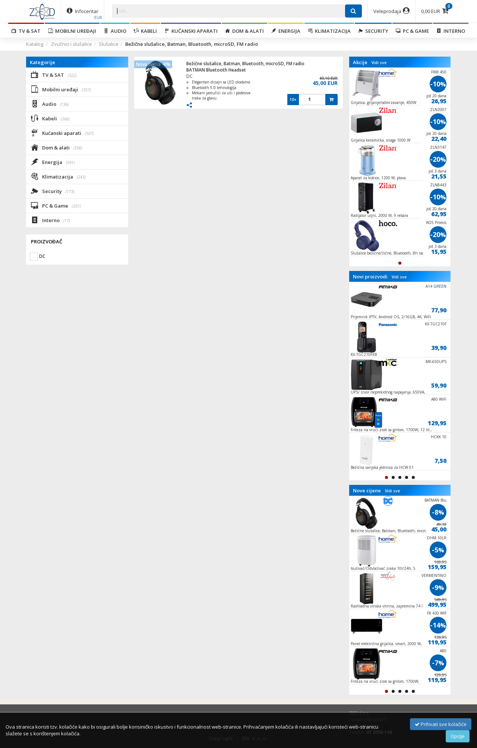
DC (189, 76)
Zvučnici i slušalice (71, 44)
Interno (450, 31)
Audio (115, 31)
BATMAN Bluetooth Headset (216, 70)
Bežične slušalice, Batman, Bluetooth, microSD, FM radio (245, 63)
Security (373, 31)
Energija (285, 31)
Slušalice (109, 44)
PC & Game (412, 31)
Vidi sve (379, 62)
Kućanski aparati (191, 31)
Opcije (458, 736)
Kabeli (145, 31)
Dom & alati (244, 31)
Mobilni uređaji (72, 31)
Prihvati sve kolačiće (441, 724)
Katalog (34, 44)
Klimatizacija (329, 31)
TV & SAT (26, 31)
